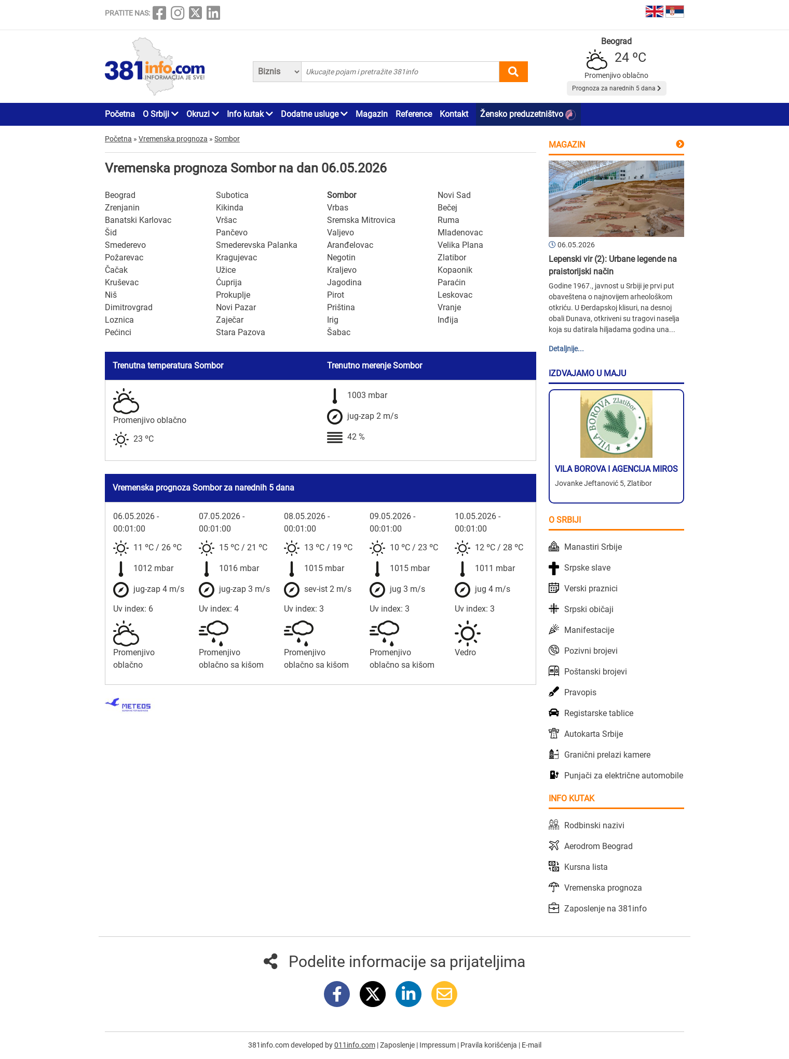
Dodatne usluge (314, 114)
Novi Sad (454, 195)
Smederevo (125, 245)
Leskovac (455, 295)
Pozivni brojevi (591, 651)
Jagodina (344, 282)
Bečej (447, 208)
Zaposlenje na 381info (605, 909)
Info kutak (250, 114)
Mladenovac (460, 232)
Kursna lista (586, 867)
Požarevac (124, 257)
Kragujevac (236, 257)
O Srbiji (161, 114)
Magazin (372, 114)
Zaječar (229, 320)
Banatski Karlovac (138, 220)
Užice (226, 270)
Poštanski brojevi (595, 672)
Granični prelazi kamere (607, 755)
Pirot (335, 295)
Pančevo (232, 232)
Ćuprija (229, 282)
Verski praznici (591, 588)
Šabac (338, 332)
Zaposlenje (398, 1045)
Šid (111, 232)
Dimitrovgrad (129, 307)
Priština (341, 307)
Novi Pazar (236, 307)
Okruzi (202, 114)
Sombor (341, 195)
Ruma (448, 220)
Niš (111, 295)
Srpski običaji (589, 609)
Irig (332, 320)
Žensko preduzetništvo (528, 114)
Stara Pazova (240, 332)
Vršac (226, 220)
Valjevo (340, 232)
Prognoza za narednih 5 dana (616, 88)
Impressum (438, 1045)
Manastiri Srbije (593, 547)
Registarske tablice (598, 713)
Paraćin (452, 282)
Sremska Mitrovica (361, 220)
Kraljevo (342, 270)
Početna (120, 114)
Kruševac (122, 282)
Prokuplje (233, 295)
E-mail (531, 1045)
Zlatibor (452, 257)
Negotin (341, 257)
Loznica (119, 320)
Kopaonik (455, 270)
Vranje (449, 307)
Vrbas (337, 208)
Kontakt (454, 114)
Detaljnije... (566, 349)
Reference (414, 114)
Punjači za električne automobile (623, 775)
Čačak (116, 270)
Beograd (120, 195)
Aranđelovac (350, 245)
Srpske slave (587, 568)
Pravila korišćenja (489, 1045)
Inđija (448, 320)
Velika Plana (460, 245)
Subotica (232, 195)
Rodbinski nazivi (594, 825)
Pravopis (580, 692)
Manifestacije (589, 630)
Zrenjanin (122, 208)
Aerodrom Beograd (598, 846)
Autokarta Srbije (593, 734)
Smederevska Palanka (256, 245)
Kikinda (229, 208)
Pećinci (118, 332)
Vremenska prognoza (603, 888)
